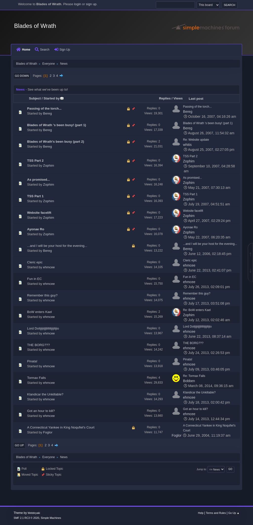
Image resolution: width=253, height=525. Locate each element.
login (77, 4)
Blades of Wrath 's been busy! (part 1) (56, 125)
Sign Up (62, 49)
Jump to (201, 469)
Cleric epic (34, 262)
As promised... (38, 179)
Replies (164, 98)
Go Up (19, 445)
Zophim (48, 165)
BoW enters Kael (39, 312)
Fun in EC (34, 279)
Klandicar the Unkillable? (45, 394)
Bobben (189, 381)
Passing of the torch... (44, 108)
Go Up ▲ (233, 512)
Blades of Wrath (35, 25)
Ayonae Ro (35, 229)
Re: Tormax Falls (194, 376)
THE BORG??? (38, 345)
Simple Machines (51, 517)
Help (200, 512)
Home (23, 49)
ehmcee (49, 267)
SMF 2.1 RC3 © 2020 (26, 517)
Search (42, 49)
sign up (91, 4)
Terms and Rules (216, 512)
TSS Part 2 (35, 160)
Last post (196, 98)
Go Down (22, 75)
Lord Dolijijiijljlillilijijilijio (43, 328)
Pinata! (32, 361)
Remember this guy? (42, 295)
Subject (35, 98)
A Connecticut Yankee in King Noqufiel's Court (60, 427)
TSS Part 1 (35, 196)
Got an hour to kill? (41, 411)
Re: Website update (196, 139)
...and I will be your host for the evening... (57, 246)
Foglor (47, 432)
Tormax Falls (36, 378)
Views (178, 98)
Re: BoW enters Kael (197, 310)
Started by (53, 98)
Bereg (47, 113)
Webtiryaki (34, 512)
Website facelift (39, 212)
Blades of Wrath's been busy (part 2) (55, 141)
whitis (187, 145)
